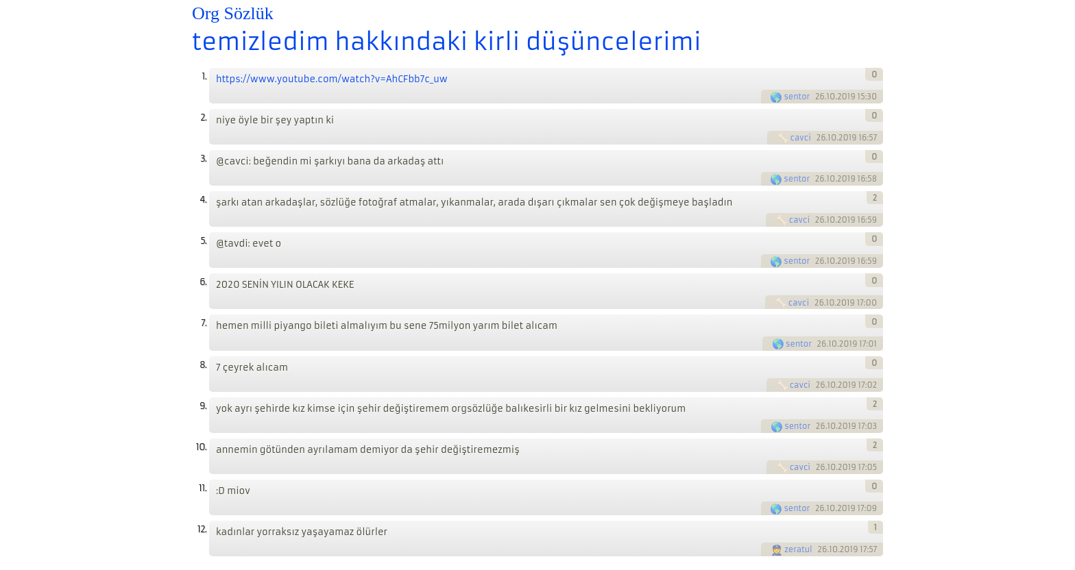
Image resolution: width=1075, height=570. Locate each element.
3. (203, 158)
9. (203, 406)
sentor (797, 96)
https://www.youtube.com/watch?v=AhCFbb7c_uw (332, 79)
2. (203, 117)
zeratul (798, 549)
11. (202, 488)
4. (203, 200)
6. (203, 282)
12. (201, 529)
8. (203, 365)
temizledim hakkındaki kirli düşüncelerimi (446, 41)
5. (203, 241)
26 (820, 96)
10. (201, 447)
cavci (800, 137)
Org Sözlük (233, 13)
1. (204, 76)
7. (203, 323)
